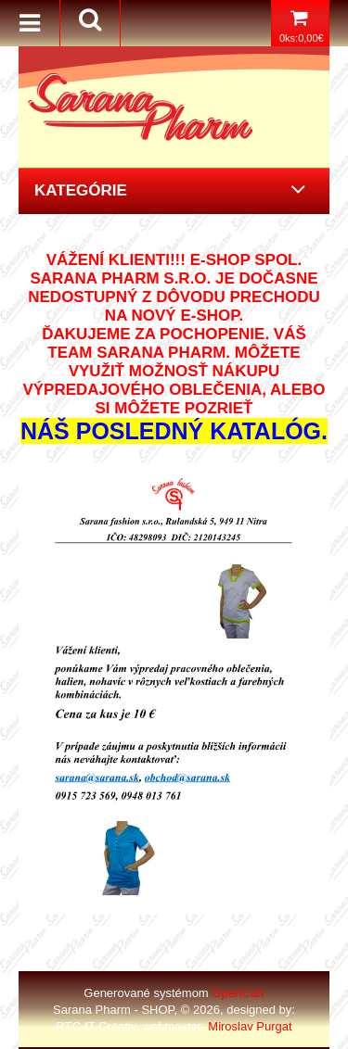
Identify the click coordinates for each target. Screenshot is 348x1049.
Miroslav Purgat (249, 1026)
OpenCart (238, 993)
